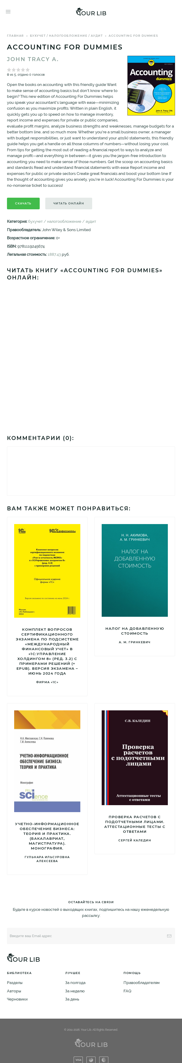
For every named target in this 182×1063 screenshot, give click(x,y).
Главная (15, 35)
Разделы (15, 982)
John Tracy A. (33, 59)
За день (72, 999)
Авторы (14, 991)
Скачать (23, 203)
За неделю (75, 991)
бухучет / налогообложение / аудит (66, 35)
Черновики (17, 999)
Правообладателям (141, 982)
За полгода (75, 982)
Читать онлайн (68, 203)
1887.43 (54, 254)
